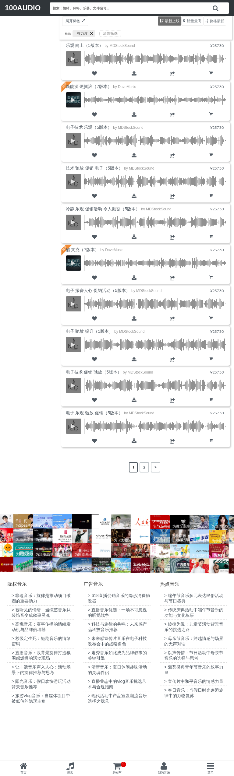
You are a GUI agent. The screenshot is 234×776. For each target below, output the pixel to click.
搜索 (70, 772)
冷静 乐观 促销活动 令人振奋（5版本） (103, 208)
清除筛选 (110, 33)
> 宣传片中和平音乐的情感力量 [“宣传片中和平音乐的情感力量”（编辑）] (193, 728)
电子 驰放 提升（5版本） (89, 331)
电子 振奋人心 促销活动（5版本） (98, 290)
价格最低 (217, 21)
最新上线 (172, 21)
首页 (23, 772)
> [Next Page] (155, 467)
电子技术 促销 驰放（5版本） (94, 372)
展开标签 (73, 21)
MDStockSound (122, 46)
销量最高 (194, 21)
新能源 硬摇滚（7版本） (89, 86)
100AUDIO (23, 8)
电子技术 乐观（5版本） (89, 127)
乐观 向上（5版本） (85, 45)
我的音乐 (164, 772)
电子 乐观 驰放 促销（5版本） (94, 412)
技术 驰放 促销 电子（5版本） (94, 168)
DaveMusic (127, 87)
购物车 (211, 77)
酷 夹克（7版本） (82, 249)
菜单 (210, 772)
